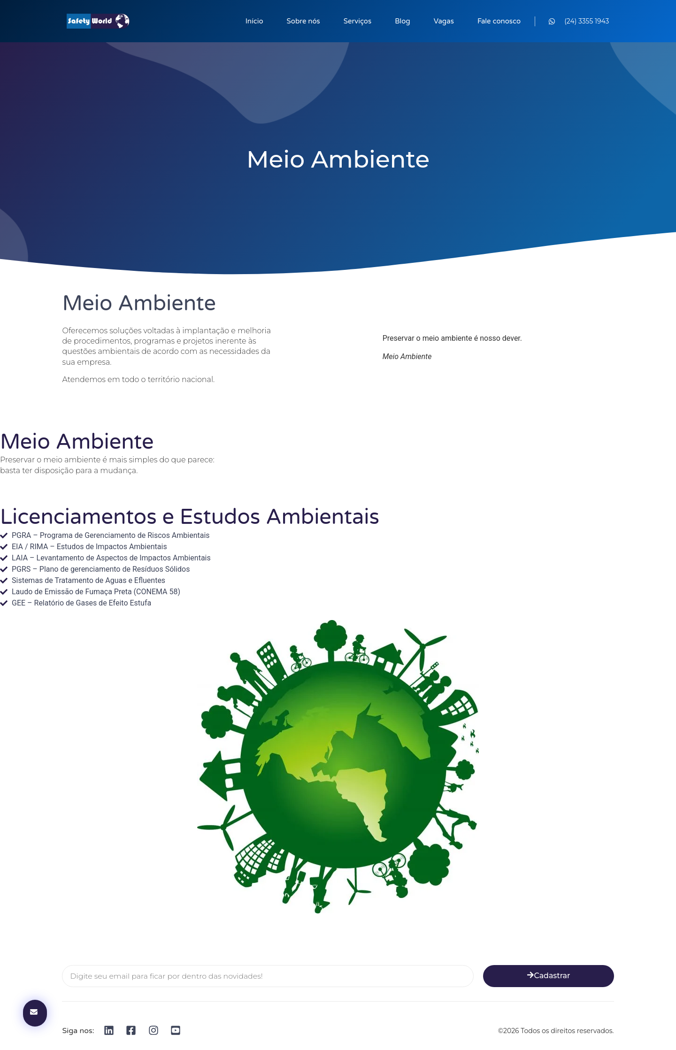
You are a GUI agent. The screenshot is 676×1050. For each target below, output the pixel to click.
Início (254, 21)
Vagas (444, 21)
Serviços (357, 21)
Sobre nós (303, 21)
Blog (402, 21)
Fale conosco (499, 21)
